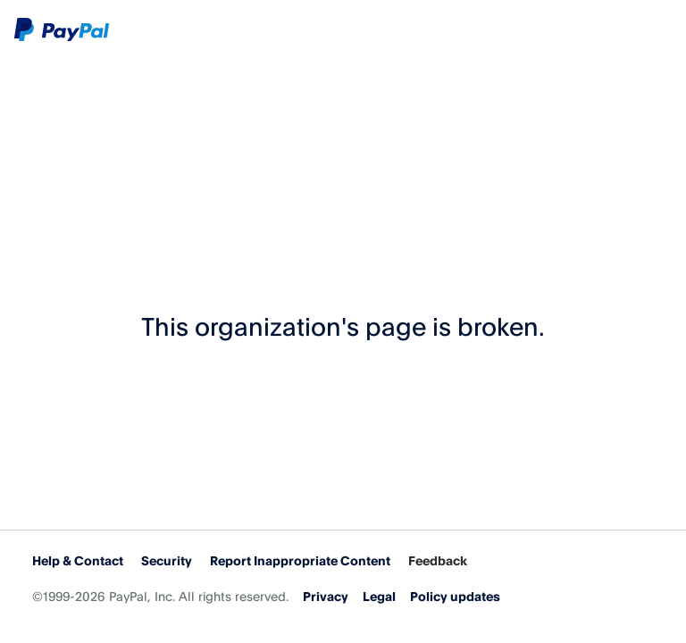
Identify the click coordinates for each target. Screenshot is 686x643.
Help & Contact (77, 560)
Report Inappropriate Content (300, 560)
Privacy (325, 596)
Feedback (437, 560)
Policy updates (455, 596)
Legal (379, 596)
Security (166, 560)
